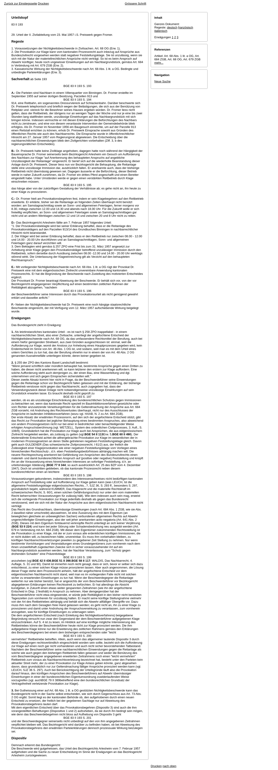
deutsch (172, 27)
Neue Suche (162, 81)
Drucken (43, 3)
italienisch (160, 31)
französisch (185, 27)
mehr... (158, 62)
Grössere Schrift (135, 3)
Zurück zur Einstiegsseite (20, 3)
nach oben (169, 766)
